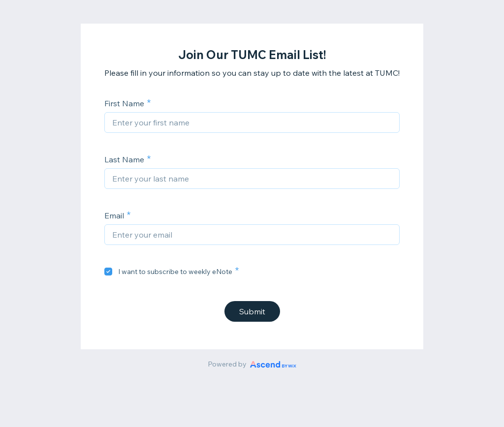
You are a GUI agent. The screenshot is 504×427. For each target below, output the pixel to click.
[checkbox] (108, 271)
